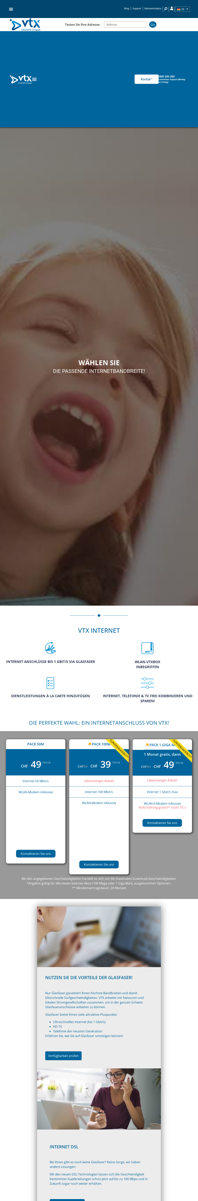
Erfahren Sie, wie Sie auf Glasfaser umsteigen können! (86, 1037)
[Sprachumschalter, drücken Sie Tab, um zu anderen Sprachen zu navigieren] (182, 9)
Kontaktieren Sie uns (36, 854)
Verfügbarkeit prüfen (65, 1057)
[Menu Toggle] (34, 79)
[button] (11, 9)
